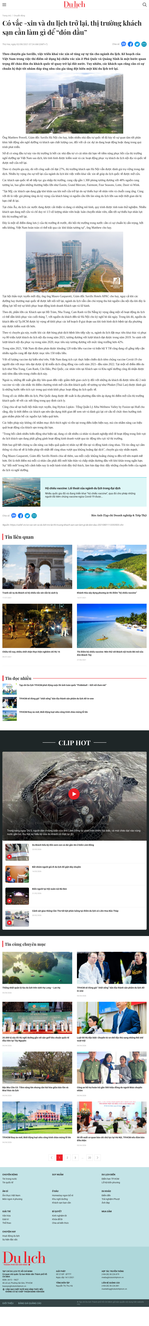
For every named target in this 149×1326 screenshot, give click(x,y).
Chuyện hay (10, 1249)
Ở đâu (56, 1206)
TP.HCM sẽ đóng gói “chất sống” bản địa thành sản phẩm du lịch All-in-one (58, 710)
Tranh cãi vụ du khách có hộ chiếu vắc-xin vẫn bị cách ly (36, 601)
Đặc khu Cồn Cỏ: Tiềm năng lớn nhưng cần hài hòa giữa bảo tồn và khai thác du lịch (36, 1102)
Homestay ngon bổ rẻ (64, 1210)
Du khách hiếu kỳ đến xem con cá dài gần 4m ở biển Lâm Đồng (68, 857)
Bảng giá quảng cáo (29, 1322)
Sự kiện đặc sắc (11, 1258)
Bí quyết (57, 1228)
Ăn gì (5, 1206)
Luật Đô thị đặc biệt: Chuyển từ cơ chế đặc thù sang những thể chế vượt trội (110, 1052)
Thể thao (7, 1240)
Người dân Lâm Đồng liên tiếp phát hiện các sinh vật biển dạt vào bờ (70, 830)
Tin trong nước (10, 1193)
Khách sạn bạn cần (63, 1219)
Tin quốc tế (8, 1197)
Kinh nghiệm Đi (60, 1232)
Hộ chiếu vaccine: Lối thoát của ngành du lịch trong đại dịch (87, 495)
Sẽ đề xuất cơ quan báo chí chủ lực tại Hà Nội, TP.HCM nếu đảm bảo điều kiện (110, 1153)
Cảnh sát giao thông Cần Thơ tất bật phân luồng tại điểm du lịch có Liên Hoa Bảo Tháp (81, 923)
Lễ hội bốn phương (112, 1197)
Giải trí (7, 1228)
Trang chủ (7, 15)
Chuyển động (21, 15)
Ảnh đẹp (106, 1219)
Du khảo (107, 1206)
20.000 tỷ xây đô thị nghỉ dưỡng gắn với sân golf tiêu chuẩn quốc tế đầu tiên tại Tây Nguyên (35, 1052)
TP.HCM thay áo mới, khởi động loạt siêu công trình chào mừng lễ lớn (56, 724)
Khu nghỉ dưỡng (61, 1215)
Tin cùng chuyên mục (28, 956)
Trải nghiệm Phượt (112, 1215)
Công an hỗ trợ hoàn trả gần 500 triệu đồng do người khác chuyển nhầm (110, 1102)
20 (89, 1172)
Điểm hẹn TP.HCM (112, 1193)
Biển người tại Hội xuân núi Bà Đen (51, 901)
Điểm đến (107, 1210)
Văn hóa (7, 1232)
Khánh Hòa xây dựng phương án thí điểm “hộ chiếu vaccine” (109, 601)
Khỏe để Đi (58, 1236)
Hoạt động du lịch (12, 1254)
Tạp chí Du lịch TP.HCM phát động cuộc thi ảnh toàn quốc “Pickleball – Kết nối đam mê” (65, 697)
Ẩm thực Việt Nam (12, 1210)
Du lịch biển (109, 1188)
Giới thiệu (7, 1322)
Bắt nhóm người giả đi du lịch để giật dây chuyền (59, 879)
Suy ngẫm (58, 1188)
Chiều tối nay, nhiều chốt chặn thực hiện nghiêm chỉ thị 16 (36, 665)
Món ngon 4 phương (13, 1215)
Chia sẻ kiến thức (61, 1240)
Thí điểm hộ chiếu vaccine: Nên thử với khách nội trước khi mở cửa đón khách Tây (112, 665)
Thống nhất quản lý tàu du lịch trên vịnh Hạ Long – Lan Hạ (35, 1000)
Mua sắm (108, 1228)
